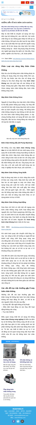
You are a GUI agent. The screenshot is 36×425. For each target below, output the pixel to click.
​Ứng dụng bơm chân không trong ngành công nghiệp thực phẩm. (9, 391)
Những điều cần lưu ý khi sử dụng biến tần (9, 361)
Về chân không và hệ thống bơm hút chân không (26, 361)
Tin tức (12, 19)
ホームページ (5, 19)
